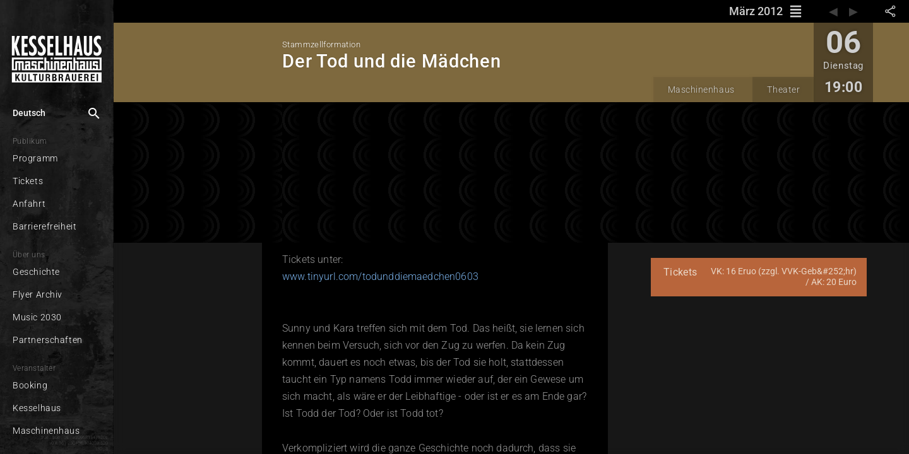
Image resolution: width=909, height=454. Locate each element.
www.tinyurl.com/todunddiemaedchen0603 (380, 276)
